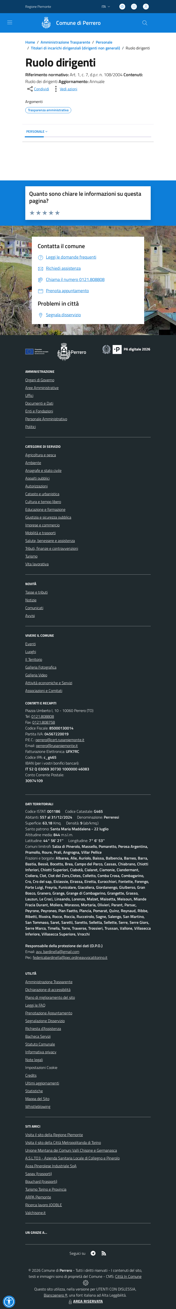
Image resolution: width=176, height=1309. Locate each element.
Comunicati (34, 608)
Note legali (34, 1060)
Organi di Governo (39, 380)
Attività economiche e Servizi (48, 683)
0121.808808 (42, 716)
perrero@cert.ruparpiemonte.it (59, 740)
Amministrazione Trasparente (65, 42)
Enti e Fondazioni (39, 411)
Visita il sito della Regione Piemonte (54, 1135)
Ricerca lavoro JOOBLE (43, 1205)
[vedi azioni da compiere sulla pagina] (64, 89)
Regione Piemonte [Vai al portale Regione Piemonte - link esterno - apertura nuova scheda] (38, 6)
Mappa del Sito (37, 1099)
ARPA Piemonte (38, 1197)
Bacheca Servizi (38, 1036)
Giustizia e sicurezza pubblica (48, 517)
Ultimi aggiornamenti (42, 1083)
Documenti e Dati (39, 403)
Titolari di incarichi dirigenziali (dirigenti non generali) (75, 48)
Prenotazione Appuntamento (48, 1013)
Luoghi (30, 651)
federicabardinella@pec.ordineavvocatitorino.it (70, 957)
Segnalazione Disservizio (45, 1021)
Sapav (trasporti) (38, 1174)
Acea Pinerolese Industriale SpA (51, 1166)
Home (30, 42)
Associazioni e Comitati (43, 690)
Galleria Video (36, 675)
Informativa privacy (40, 1052)
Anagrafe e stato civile (43, 470)
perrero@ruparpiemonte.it (57, 745)
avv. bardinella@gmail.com (57, 951)
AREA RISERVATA (85, 1301)
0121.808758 (43, 722)
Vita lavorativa (37, 564)
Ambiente (33, 463)
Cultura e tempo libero (43, 502)
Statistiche (34, 1091)
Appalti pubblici (37, 478)
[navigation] (10, 22)
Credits (30, 1075)
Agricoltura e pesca (40, 455)
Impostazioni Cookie (41, 1067)
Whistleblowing (37, 1106)
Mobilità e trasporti (40, 533)
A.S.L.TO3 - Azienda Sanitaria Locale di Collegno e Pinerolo (72, 1158)
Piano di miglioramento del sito (50, 997)
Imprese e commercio (42, 525)
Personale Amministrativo (46, 419)
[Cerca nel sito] (145, 23)
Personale (104, 42)
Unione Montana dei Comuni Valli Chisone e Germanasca (71, 1150)
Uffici (29, 395)
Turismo (31, 556)
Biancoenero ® (55, 1295)
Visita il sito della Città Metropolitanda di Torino (63, 1142)
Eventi (30, 644)
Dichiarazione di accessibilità (47, 989)
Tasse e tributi (36, 592)
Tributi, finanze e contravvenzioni (51, 548)
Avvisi (30, 615)
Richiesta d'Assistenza (43, 1028)
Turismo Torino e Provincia (45, 1189)
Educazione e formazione (45, 509)
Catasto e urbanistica (42, 494)
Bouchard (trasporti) (41, 1181)
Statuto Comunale (40, 1044)
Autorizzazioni (36, 486)
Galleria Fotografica (40, 667)
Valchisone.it (35, 1213)
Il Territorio (33, 659)
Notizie (30, 600)
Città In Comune (128, 1276)
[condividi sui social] (37, 89)
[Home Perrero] (68, 23)
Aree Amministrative (42, 388)
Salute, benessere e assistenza (50, 540)
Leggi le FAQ (35, 1005)
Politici (30, 427)
